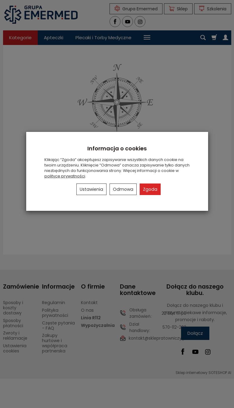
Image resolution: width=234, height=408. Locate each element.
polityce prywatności (64, 176)
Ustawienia (91, 189)
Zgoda (150, 189)
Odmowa (123, 189)
